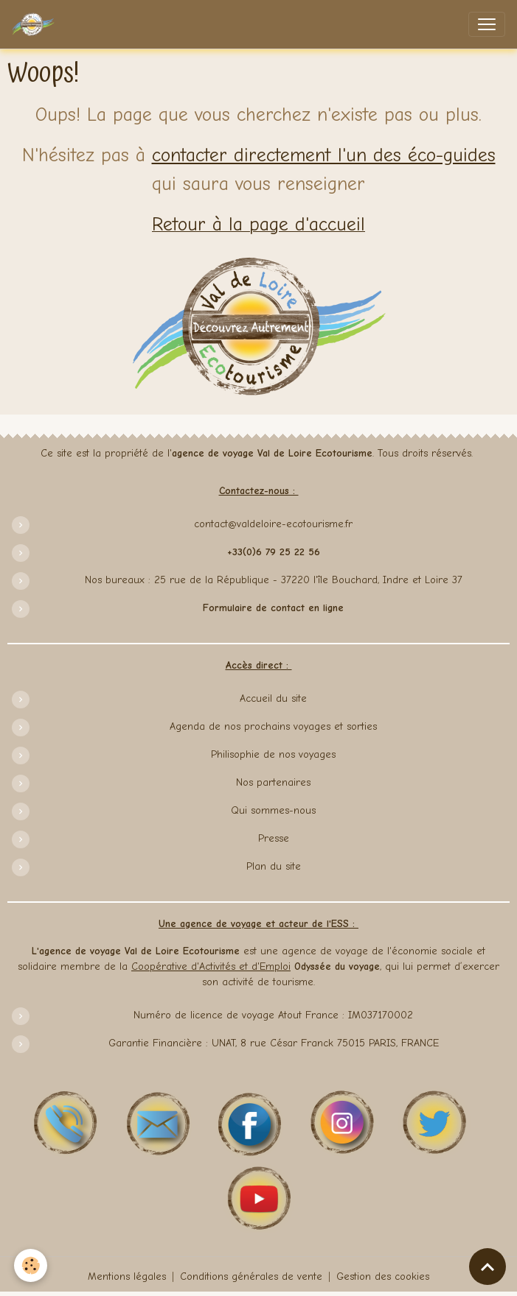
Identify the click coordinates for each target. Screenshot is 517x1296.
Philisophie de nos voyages (273, 754)
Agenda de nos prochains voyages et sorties (273, 726)
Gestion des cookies (382, 1276)
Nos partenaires (273, 782)
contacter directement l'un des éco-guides (324, 155)
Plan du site (273, 866)
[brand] (36, 24)
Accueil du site (273, 698)
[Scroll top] (487, 1266)
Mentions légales (127, 1276)
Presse (273, 838)
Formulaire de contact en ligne (273, 608)
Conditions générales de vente (251, 1276)
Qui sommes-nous (273, 810)
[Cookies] (31, 1265)
